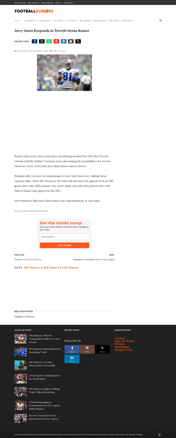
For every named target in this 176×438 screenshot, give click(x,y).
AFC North (29, 21)
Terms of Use (124, 349)
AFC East (57, 21)
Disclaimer (122, 346)
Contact (120, 338)
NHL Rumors (47, 3)
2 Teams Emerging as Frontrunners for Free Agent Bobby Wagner (44, 405)
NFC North (85, 21)
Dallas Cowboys (59, 51)
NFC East (113, 21)
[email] (64, 237)
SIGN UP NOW (64, 245)
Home (17, 21)
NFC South (100, 21)
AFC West (71, 21)
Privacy (120, 344)
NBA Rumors (19, 3)
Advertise (68, 3)
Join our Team (124, 341)
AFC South (44, 21)
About (58, 3)
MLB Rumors (33, 3)
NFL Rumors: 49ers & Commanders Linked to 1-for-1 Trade (45, 338)
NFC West (127, 21)
